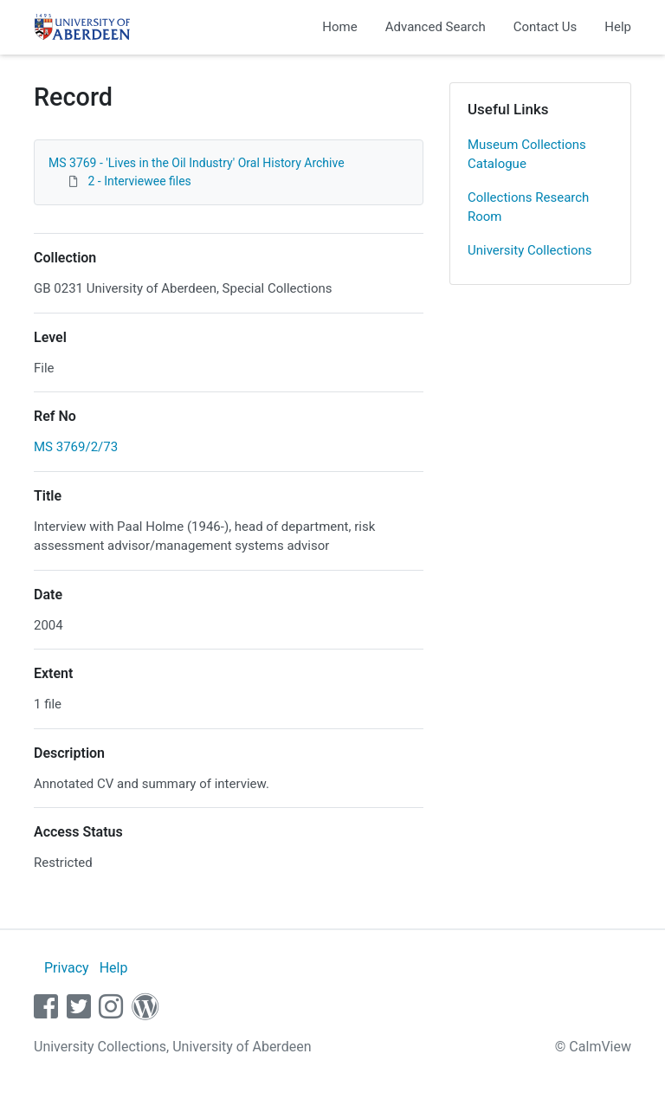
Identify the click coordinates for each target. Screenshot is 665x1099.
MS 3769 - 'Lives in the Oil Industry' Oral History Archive (196, 163)
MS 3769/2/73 (76, 447)
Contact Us (545, 27)
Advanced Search (435, 27)
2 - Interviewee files (138, 181)
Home (339, 27)
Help (617, 27)
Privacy (66, 968)
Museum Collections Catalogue (527, 154)
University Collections (530, 250)
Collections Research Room (528, 207)
